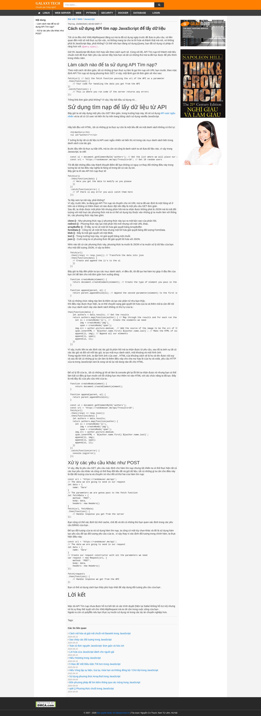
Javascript (89, 19)
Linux (46, 12)
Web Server (63, 12)
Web (78, 12)
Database (139, 12)
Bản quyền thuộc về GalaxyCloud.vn (113, 713)
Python (91, 12)
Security (107, 12)
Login (156, 12)
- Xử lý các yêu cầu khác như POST (50, 32)
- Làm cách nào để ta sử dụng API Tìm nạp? (47, 25)
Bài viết (71, 19)
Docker (123, 12)
